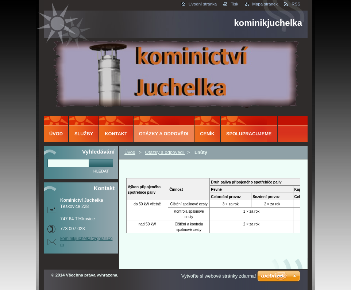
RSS (296, 4)
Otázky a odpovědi (165, 152)
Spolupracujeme (248, 133)
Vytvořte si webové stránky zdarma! (218, 276)
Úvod (129, 152)
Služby (83, 133)
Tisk (234, 4)
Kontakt (116, 133)
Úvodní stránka (203, 4)
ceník (207, 133)
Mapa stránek (265, 4)
